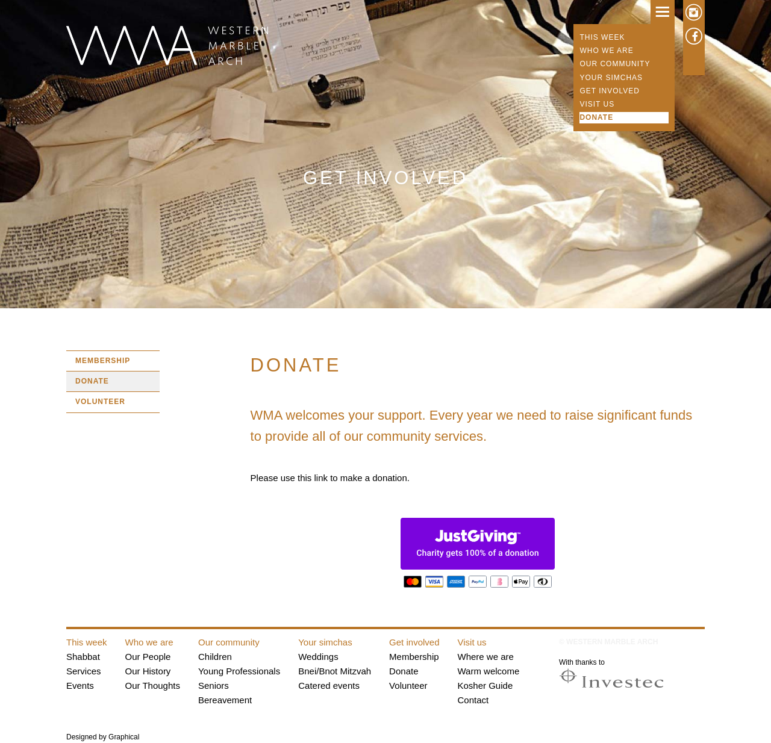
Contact (473, 700)
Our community (614, 64)
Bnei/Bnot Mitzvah (334, 671)
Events (80, 685)
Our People (148, 656)
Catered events (329, 685)
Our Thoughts (152, 685)
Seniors (213, 685)
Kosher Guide (485, 685)
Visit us (596, 104)
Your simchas (611, 77)
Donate (596, 117)
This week (602, 37)
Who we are (606, 50)
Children (215, 656)
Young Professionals (239, 671)
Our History (148, 671)
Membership (102, 360)
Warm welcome (489, 671)
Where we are (486, 656)
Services (83, 671)
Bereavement (225, 700)
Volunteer (100, 401)
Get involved (609, 91)
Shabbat (83, 656)
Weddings (318, 656)
